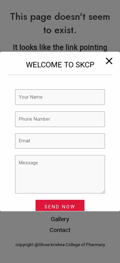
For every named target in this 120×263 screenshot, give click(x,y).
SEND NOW (60, 207)
